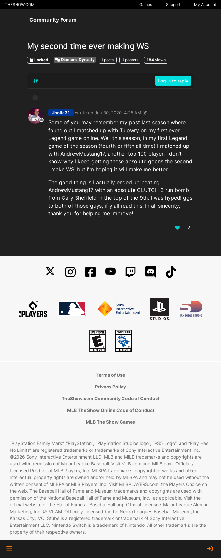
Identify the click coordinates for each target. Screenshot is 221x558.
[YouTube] (110, 272)
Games (145, 4)
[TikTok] (171, 272)
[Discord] (150, 272)
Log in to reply (173, 80)
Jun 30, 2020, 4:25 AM (118, 112)
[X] (50, 272)
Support (173, 4)
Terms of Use (110, 375)
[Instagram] (70, 272)
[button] (9, 548)
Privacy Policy (110, 386)
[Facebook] (90, 272)
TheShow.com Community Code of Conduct (110, 398)
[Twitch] (130, 272)
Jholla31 (61, 112)
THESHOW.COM (20, 4)
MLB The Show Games (110, 422)
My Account (205, 4)
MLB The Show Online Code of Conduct (110, 410)
